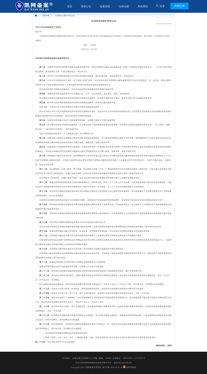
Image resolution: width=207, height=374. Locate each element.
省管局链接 (131, 367)
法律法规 (124, 6)
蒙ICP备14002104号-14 (112, 367)
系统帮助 (143, 6)
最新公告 (86, 6)
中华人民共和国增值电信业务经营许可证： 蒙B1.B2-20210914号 (103, 363)
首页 (69, 6)
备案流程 (105, 6)
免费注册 (179, 5)
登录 (162, 6)
